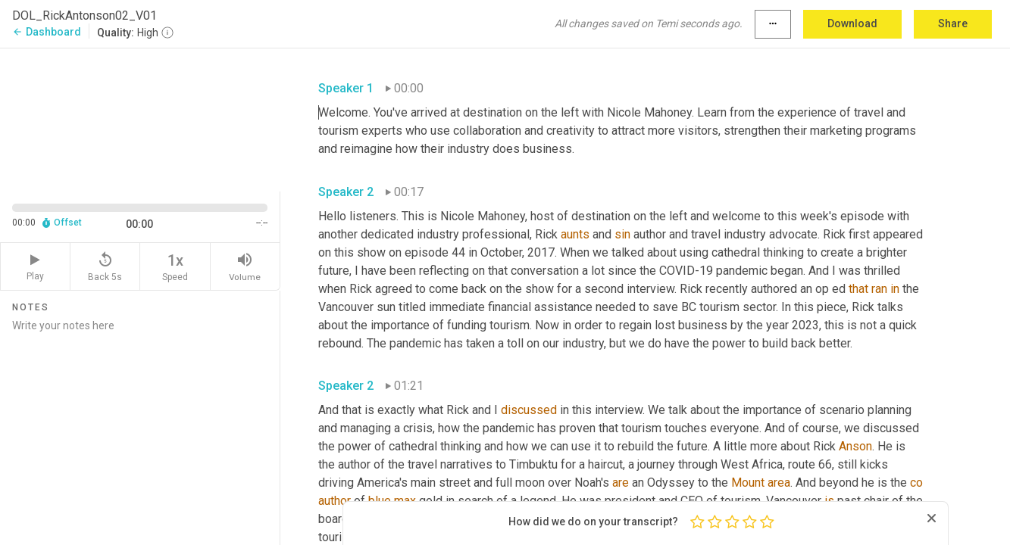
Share (953, 23)
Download (852, 23)
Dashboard (46, 32)
